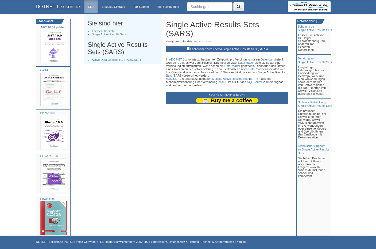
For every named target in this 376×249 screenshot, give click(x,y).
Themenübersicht (103, 31)
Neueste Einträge (113, 6)
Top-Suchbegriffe (168, 6)
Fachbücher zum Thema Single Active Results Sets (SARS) (229, 49)
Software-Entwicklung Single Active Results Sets (315, 104)
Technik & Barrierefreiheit (217, 241)
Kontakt (241, 241)
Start (91, 6)
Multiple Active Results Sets (230, 78)
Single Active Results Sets (109, 34)
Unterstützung (307, 20)
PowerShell (47, 198)
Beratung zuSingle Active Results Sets (315, 60)
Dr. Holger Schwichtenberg (117, 241)
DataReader (246, 62)
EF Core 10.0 (49, 155)
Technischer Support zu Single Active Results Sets (313, 149)
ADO (172, 59)
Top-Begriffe (141, 6)
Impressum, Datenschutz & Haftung (176, 241)
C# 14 (44, 70)
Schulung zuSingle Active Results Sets (315, 28)
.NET (178, 59)
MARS (254, 78)
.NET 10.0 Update (52, 27)
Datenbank (268, 59)
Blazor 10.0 (47, 113)
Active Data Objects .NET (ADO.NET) (116, 59)
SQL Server (254, 82)
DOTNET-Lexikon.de (58, 6)
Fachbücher (44, 20)
